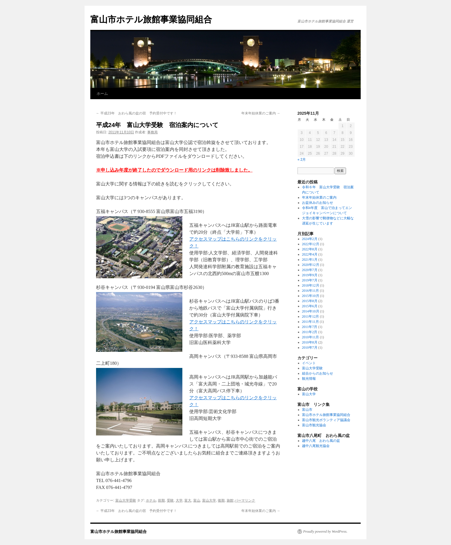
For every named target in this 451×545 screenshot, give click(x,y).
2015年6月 (310, 306)
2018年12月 (310, 285)
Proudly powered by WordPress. (325, 531)
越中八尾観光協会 (316, 446)
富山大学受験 (125, 500)
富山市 (307, 410)
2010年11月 (310, 337)
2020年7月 (310, 270)
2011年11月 (310, 322)
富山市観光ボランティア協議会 (326, 420)
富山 (196, 500)
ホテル (151, 500)
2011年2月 (310, 332)
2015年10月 (310, 296)
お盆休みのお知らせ (317, 203)
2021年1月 (310, 260)
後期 (221, 500)
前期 (161, 500)
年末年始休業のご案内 (260, 113)
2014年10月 (310, 311)
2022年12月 (310, 244)
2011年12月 (310, 316)
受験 (170, 500)
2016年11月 (310, 291)
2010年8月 (310, 342)
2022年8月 (310, 249)
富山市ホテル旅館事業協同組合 (151, 19)
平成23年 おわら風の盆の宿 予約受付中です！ (136, 113)
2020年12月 (310, 265)
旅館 (230, 500)
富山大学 (209, 500)
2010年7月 (310, 348)
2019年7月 (310, 280)
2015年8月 (310, 301)
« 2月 (302, 160)
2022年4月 (310, 254)
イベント (309, 363)
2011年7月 (310, 327)
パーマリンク (244, 500)
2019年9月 (310, 275)
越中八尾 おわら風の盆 (321, 441)
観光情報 (309, 379)
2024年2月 (310, 239)
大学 (179, 500)
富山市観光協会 (314, 425)
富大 (187, 500)
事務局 (152, 132)
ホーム (102, 93)
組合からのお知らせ (317, 373)
